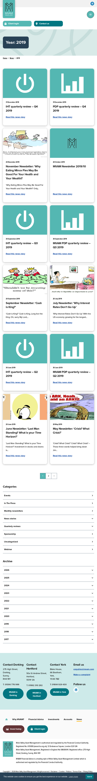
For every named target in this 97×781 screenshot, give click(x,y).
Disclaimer (54, 771)
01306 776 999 (11, 684)
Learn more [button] (73, 777)
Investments (53, 719)
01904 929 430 (58, 684)
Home (5, 58)
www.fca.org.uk (40, 746)
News (12, 58)
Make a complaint (81, 674)
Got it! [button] (89, 777)
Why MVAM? (18, 719)
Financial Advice (36, 719)
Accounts (68, 719)
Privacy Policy (88, 771)
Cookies (62, 771)
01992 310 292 (34, 685)
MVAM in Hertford (37, 694)
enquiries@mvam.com (83, 669)
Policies (68, 771)
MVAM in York (59, 692)
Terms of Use (77, 771)
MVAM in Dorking (13, 694)
